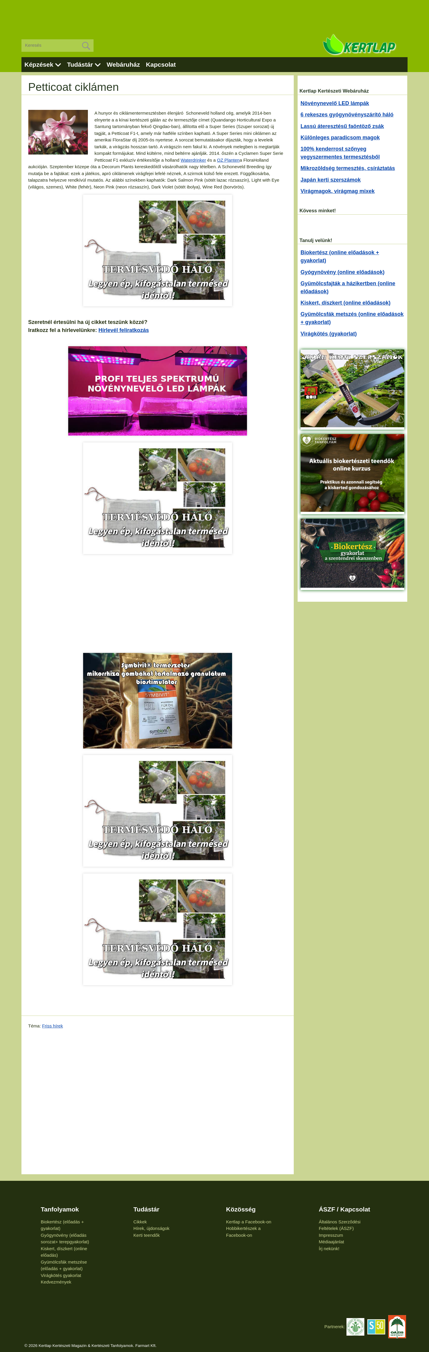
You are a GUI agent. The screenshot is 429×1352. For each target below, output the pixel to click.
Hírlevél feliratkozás (124, 330)
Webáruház (123, 64)
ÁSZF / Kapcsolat (344, 1209)
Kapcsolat (161, 64)
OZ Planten (228, 160)
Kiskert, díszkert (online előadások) (346, 303)
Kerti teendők (146, 1235)
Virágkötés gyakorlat (61, 1275)
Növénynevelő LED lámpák (335, 103)
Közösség (241, 1209)
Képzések (38, 64)
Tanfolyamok (60, 1209)
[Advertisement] (214, 14)
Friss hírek (52, 1025)
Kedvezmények (56, 1281)
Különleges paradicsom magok (340, 138)
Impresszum (331, 1235)
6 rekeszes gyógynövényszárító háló (347, 115)
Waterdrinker (193, 160)
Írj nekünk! (329, 1248)
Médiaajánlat (331, 1241)
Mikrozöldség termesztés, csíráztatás (348, 168)
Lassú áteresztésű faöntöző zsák (342, 126)
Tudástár (80, 64)
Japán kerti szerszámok (331, 180)
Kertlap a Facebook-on (248, 1221)
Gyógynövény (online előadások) (343, 272)
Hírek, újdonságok (151, 1228)
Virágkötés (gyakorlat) (329, 334)
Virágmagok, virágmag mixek (338, 191)
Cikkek (140, 1221)
